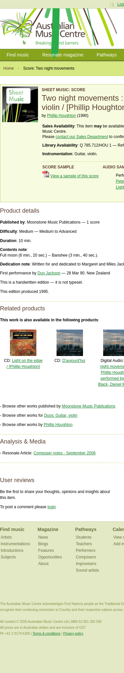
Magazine (48, 529)
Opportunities (50, 557)
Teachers (84, 544)
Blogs (43, 544)
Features (46, 550)
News (43, 537)
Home (8, 68)
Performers (85, 550)
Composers (86, 557)
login (51, 507)
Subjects (8, 557)
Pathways (107, 54)
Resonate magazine (63, 54)
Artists (6, 537)
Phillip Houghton (61, 115)
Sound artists (87, 570)
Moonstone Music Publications (88, 406)
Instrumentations (15, 544)
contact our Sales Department (82, 136)
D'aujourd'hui (73, 360)
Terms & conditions (46, 633)
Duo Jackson (48, 273)
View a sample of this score (74, 176)
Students (83, 537)
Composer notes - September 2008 (64, 453)
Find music (18, 54)
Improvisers (86, 563)
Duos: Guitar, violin (60, 415)
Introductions (12, 550)
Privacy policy (73, 633)
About (43, 563)
